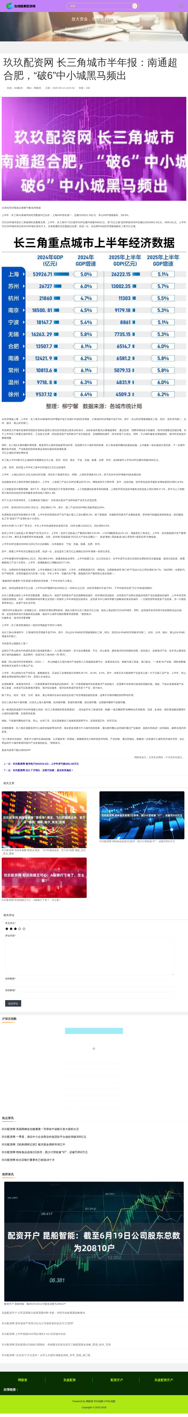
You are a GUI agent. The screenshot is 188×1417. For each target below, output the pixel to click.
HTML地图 (109, 1401)
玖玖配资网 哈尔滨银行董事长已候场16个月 (28, 1159)
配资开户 (117, 1380)
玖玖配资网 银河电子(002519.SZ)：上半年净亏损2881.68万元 (46, 763)
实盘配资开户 (164, 1380)
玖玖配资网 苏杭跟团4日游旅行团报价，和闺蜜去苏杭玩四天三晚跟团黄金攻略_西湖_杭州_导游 (56, 1344)
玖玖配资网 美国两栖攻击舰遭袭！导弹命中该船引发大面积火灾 (40, 1129)
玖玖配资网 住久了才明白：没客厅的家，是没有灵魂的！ (43, 770)
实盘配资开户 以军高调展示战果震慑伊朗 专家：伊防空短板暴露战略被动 (43, 1312)
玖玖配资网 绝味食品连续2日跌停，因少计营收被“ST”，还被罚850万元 (45, 1152)
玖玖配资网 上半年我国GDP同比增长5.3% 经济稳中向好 (34, 1333)
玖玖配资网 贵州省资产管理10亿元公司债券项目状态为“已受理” (38, 1323)
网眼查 (22, 1380)
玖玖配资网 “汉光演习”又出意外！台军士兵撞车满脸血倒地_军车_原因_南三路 (46, 1355)
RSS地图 (98, 1401)
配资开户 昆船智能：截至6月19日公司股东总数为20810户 (35, 1304)
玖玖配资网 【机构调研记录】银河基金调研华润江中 (33, 1144)
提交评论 (13, 1003)
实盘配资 (69, 1380)
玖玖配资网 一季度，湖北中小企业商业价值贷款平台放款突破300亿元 (44, 1136)
